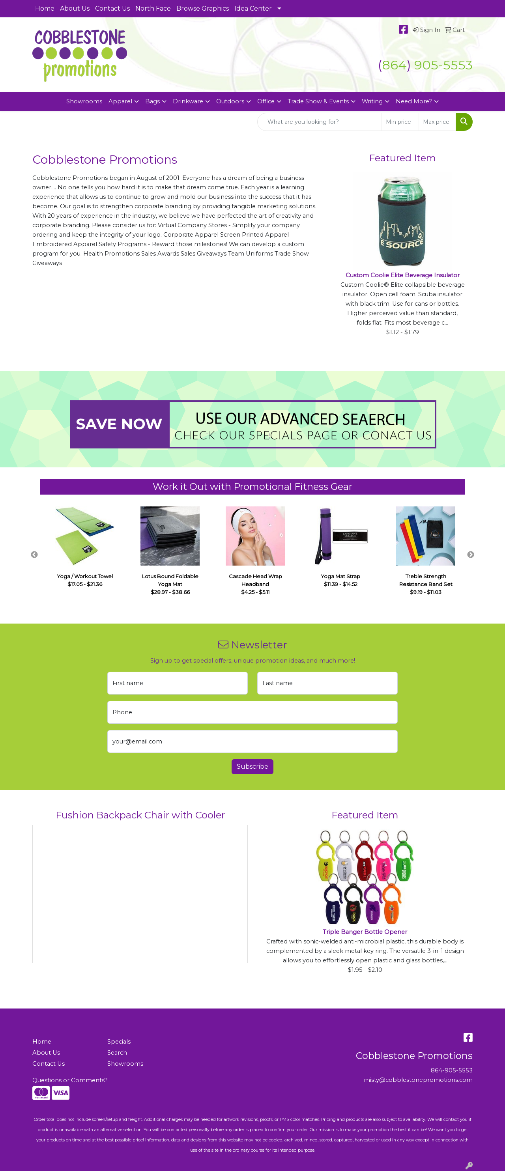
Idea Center (253, 8)
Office (266, 101)
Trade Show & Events (318, 101)
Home (44, 8)
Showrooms (84, 101)
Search (117, 1052)
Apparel (120, 101)
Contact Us (112, 8)
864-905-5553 (452, 1070)
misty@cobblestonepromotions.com (418, 1079)
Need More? (414, 101)
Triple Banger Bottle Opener (365, 932)
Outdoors (230, 101)
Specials (119, 1041)
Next (471, 555)
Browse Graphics (202, 8)
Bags (152, 101)
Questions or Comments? (70, 1080)
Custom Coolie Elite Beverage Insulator (403, 275)
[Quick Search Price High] (437, 122)
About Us (75, 8)
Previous (34, 555)
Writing (372, 101)
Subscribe (252, 766)
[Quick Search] (319, 122)
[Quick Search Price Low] (400, 122)
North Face (153, 8)
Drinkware (188, 101)
